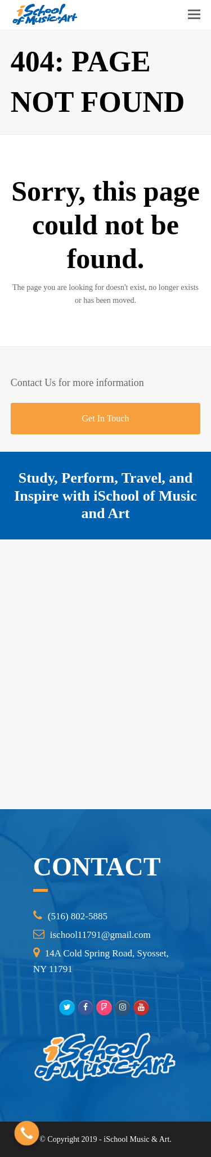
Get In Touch (105, 418)
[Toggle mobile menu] (194, 14)
